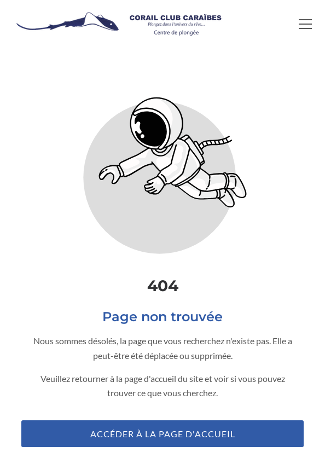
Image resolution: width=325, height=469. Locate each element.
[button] (305, 24)
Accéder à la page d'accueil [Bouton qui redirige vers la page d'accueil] (162, 434)
